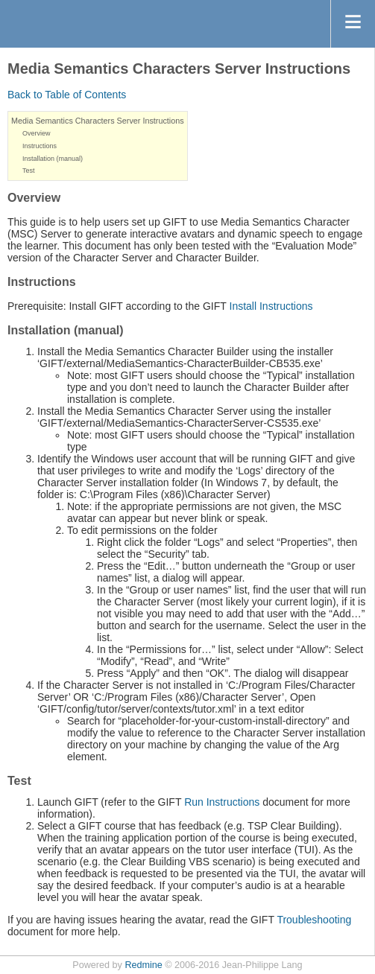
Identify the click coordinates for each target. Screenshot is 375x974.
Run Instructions (221, 802)
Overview (36, 133)
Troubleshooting (314, 920)
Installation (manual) (52, 158)
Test (28, 170)
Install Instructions (271, 306)
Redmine (143, 965)
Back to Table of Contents (66, 95)
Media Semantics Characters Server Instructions (97, 120)
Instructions (39, 146)
